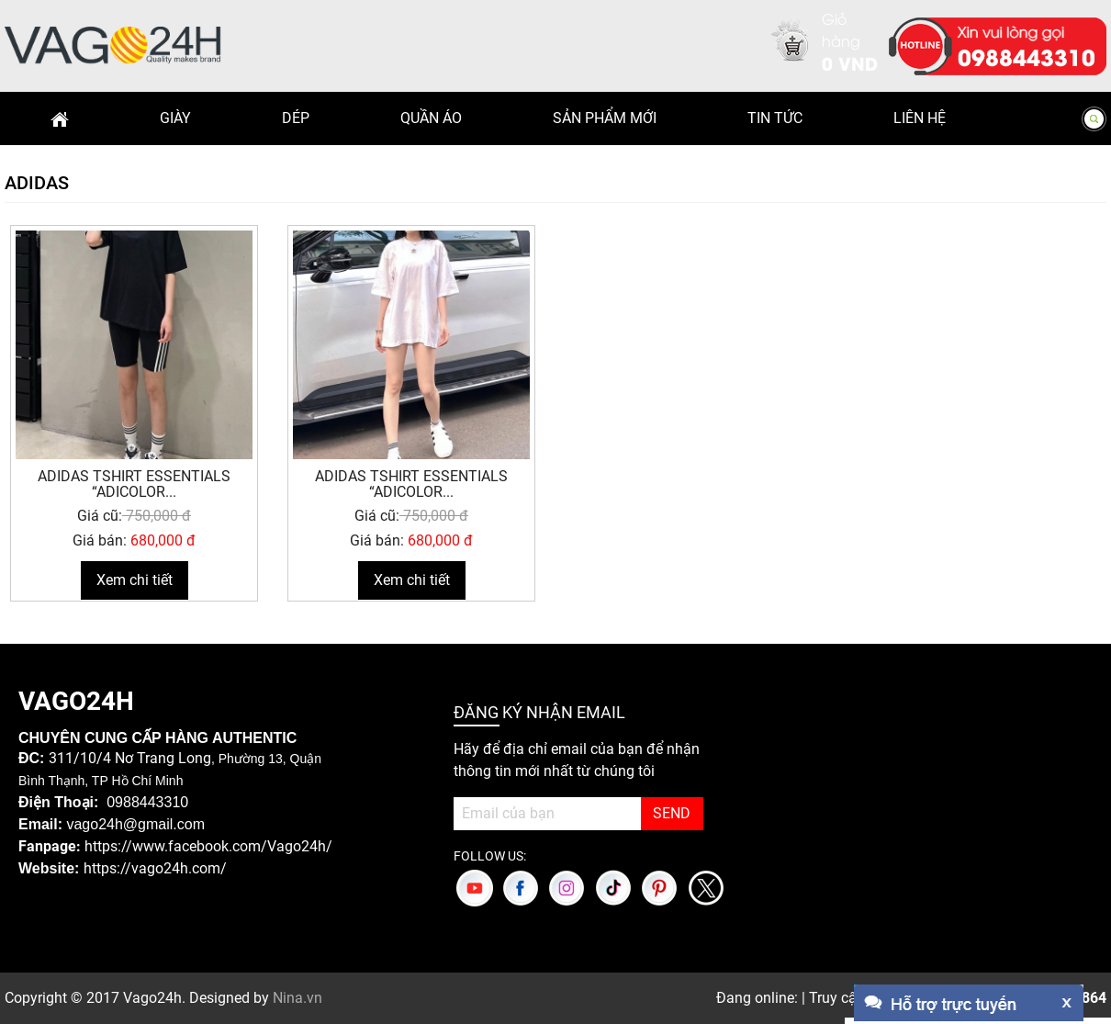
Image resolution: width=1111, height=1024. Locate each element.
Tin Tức (774, 118)
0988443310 (1026, 56)
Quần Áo (431, 118)
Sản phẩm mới (604, 118)
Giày (175, 118)
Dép (295, 118)
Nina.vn (297, 998)
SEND (671, 813)
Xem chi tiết (134, 580)
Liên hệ (919, 118)
